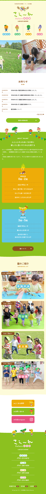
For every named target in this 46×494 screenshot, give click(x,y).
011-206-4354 (23, 466)
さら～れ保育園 (21, 490)
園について (23, 249)
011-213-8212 (23, 458)
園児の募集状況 (23, 120)
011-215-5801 (23, 480)
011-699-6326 (23, 473)
